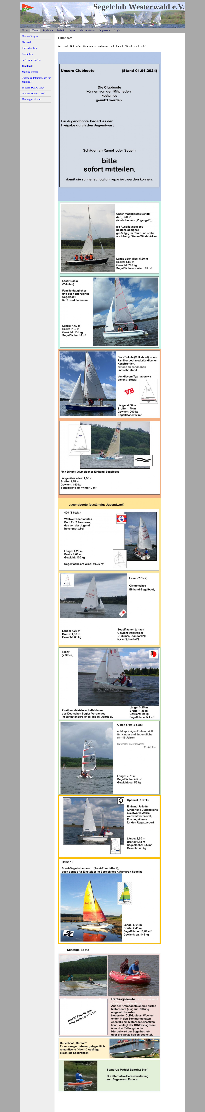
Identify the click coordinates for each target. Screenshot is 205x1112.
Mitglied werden (30, 71)
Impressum (104, 30)
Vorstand (26, 42)
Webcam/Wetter (87, 30)
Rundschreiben (29, 48)
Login (117, 30)
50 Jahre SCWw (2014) (33, 93)
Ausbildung (27, 54)
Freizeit (60, 30)
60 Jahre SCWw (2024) (33, 87)
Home (25, 30)
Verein (35, 30)
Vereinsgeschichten (31, 99)
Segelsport (48, 30)
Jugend (72, 30)
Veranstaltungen (30, 36)
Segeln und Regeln (31, 60)
